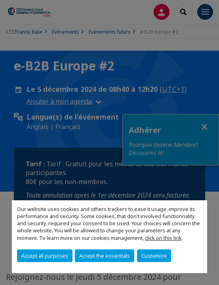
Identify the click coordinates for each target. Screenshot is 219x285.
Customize (154, 255)
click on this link (163, 237)
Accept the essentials (104, 255)
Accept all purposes (44, 255)
